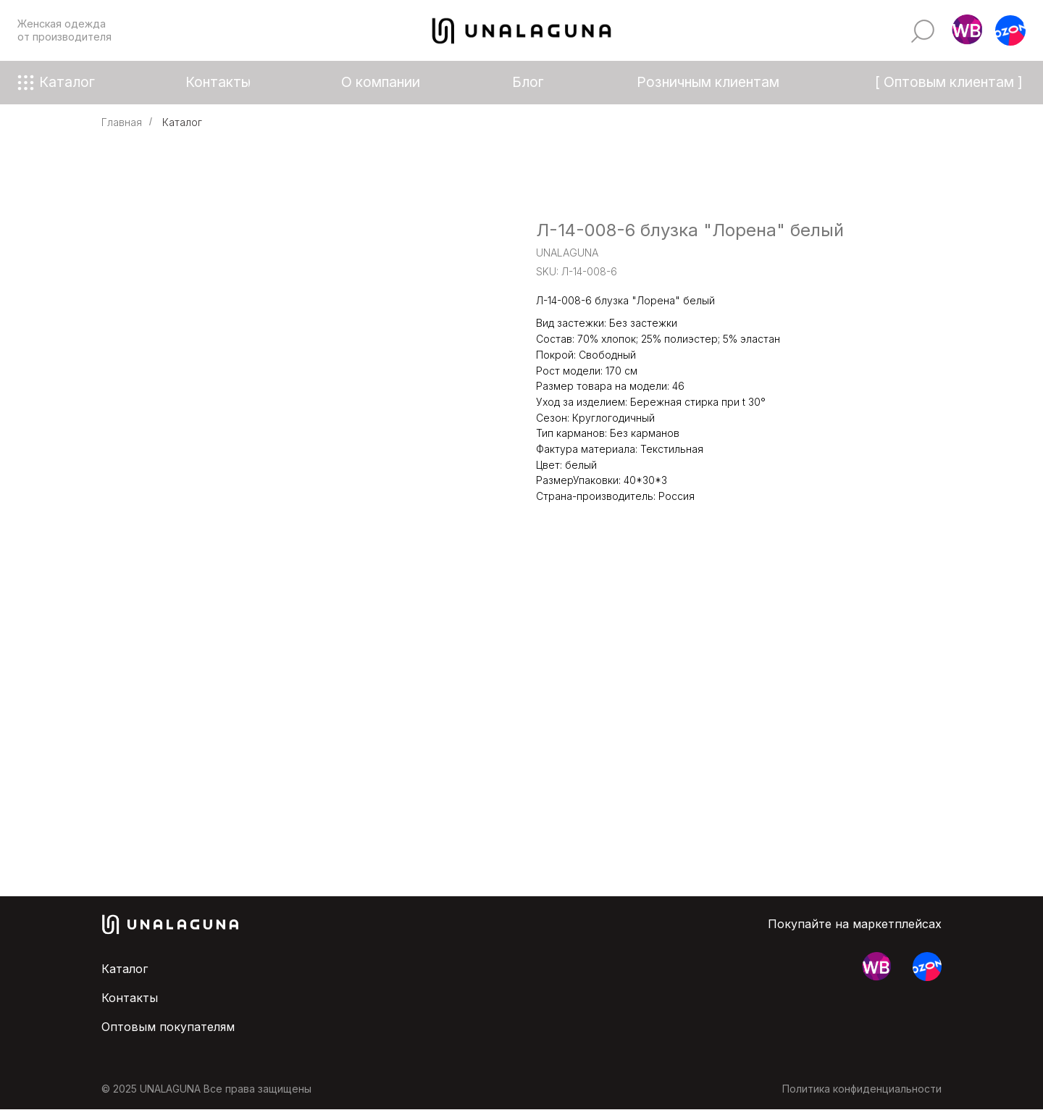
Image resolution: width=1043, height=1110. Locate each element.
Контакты (129, 997)
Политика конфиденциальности (862, 1088)
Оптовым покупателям (168, 1026)
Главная (121, 122)
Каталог (182, 122)
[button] (967, 30)
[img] (923, 31)
